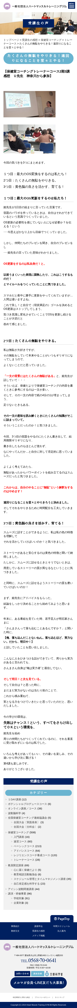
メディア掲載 (38, 935)
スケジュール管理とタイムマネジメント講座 (40, 878)
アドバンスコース (24, 850)
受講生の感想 (38, 931)
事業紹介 (15, 926)
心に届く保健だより (25, 869)
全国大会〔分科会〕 (25, 826)
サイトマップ (59, 997)
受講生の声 (38, 781)
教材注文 (15, 931)
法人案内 (61, 931)
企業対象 (19, 902)
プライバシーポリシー (42, 997)
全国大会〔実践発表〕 (27, 822)
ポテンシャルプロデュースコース (27, 803)
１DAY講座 (14, 799)
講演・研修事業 (17, 893)
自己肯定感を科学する (27, 883)
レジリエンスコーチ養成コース (32, 855)
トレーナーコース (24, 859)
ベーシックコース (24, 846)
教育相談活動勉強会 (25, 874)
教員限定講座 (16, 865)
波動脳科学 (14, 813)
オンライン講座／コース (22, 808)
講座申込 (38, 926)
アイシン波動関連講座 (21, 889)
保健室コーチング (18, 832)
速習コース (20, 841)
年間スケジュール (61, 926)
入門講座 (19, 836)
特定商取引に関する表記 (21, 997)
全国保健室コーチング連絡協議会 (27, 817)
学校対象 (19, 898)
